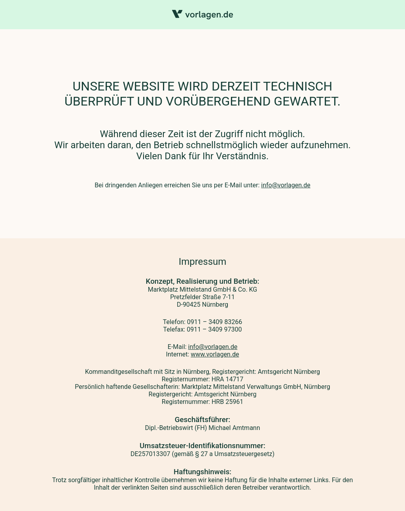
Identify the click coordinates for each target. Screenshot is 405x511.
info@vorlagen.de (285, 185)
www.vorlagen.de (215, 354)
